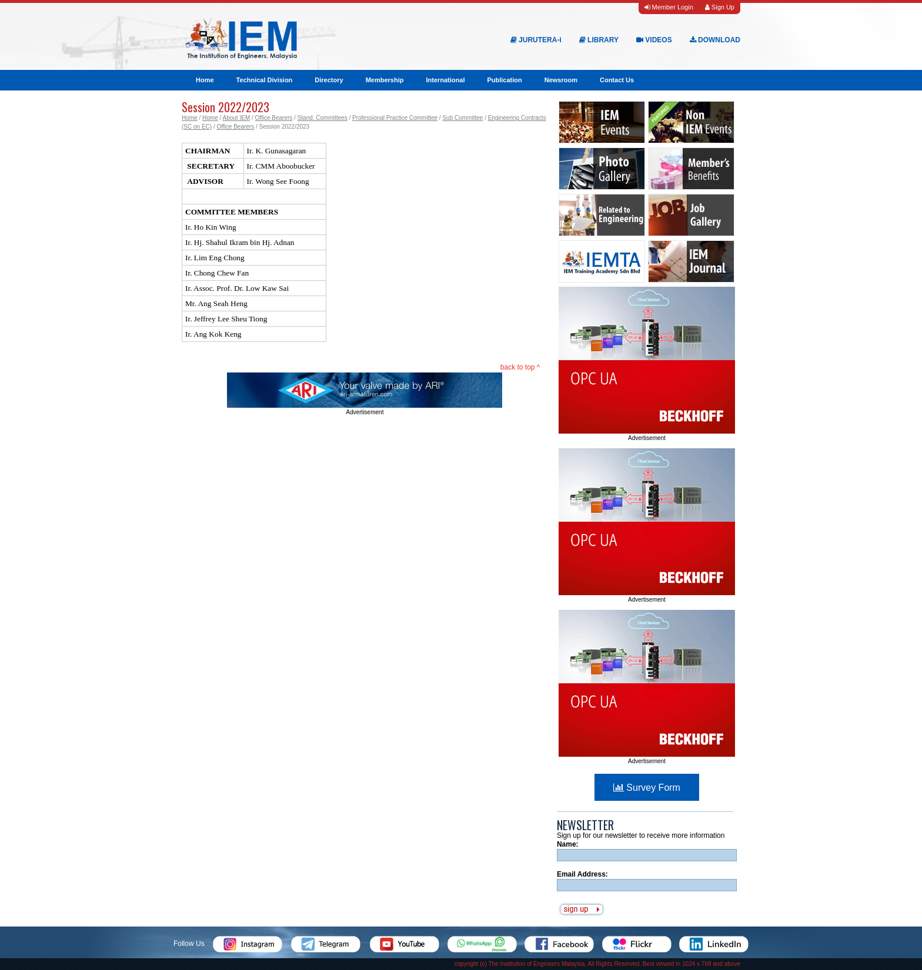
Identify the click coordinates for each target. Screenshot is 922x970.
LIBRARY (599, 40)
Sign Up (719, 7)
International (445, 79)
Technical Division (264, 79)
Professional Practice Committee (394, 118)
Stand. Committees (323, 118)
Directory (329, 79)
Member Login (668, 7)
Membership (385, 79)
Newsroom (560, 79)
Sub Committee (462, 118)
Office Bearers (274, 118)
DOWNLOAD (715, 40)
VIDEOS (654, 40)
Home (205, 79)
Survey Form (646, 788)
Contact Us (617, 79)
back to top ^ (520, 367)
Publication (504, 79)
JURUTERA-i (536, 40)
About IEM (236, 118)
